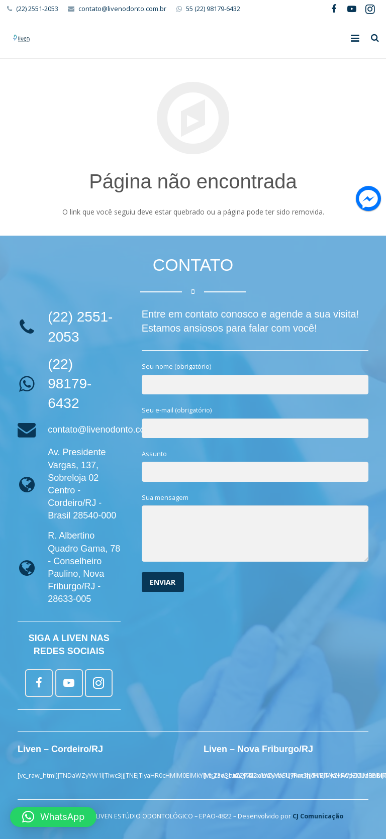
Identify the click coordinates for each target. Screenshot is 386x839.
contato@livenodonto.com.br (122, 8)
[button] (53, 817)
